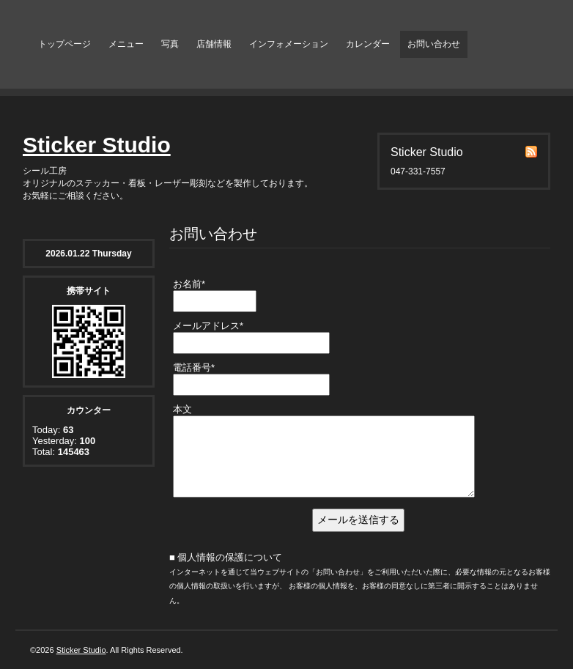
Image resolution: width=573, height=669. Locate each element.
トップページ (64, 44)
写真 (170, 44)
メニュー (126, 44)
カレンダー (368, 44)
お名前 (189, 283)
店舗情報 (214, 44)
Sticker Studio (97, 145)
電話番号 (194, 367)
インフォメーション (288, 44)
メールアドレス (208, 325)
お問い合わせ (433, 44)
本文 (182, 409)
